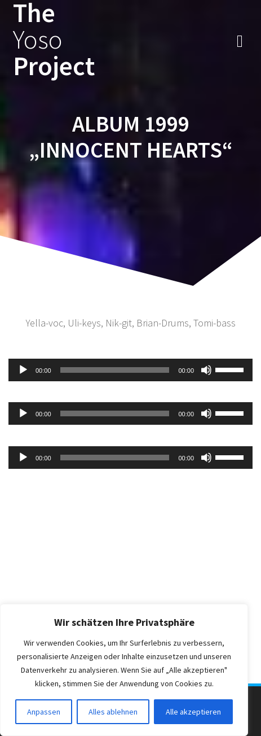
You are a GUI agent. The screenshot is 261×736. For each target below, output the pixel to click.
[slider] (115, 370)
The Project (54, 39)
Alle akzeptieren (193, 712)
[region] (124, 670)
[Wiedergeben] (23, 370)
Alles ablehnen (113, 712)
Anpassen (43, 712)
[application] (130, 370)
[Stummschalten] (206, 370)
